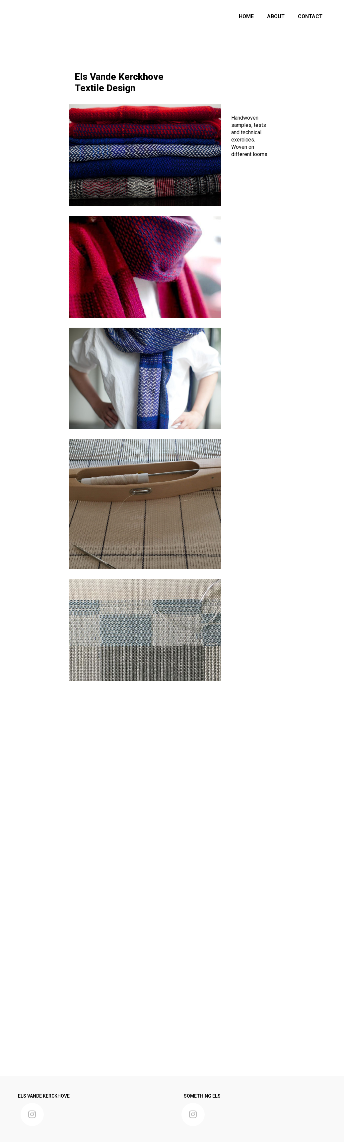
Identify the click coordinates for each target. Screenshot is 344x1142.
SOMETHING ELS (202, 1096)
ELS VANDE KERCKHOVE (44, 1096)
